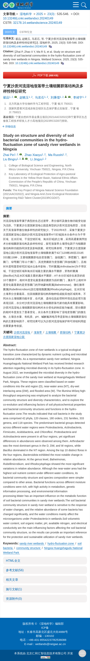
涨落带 (38, 332)
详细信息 (9, 126)
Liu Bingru (10, 159)
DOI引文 (10, 31)
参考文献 (15, 570)
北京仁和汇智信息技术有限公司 (46, 653)
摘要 (9, 208)
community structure (28, 548)
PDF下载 (47, 75)
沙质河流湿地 (22, 332)
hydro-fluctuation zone (61, 543)
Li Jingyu (36, 159)
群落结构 (65, 332)
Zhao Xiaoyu (33, 155)
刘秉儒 (55, 97)
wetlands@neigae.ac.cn (50, 644)
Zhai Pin (8, 155)
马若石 (39, 97)
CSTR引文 (26, 31)
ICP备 (45, 627)
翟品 (6, 97)
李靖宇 (77, 97)
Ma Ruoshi (55, 155)
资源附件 (14, 598)
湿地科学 (26, 14)
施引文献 (14, 589)
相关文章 (12, 579)
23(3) (51, 14)
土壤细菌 (51, 332)
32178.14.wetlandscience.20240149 (37, 22)
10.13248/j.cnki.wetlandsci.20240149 (28, 18)
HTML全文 (13, 560)
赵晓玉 (24, 97)
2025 (39, 14)
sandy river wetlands (32, 543)
